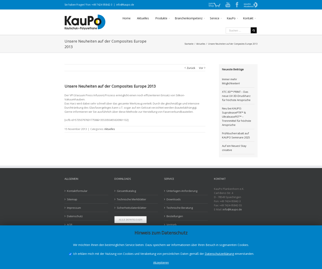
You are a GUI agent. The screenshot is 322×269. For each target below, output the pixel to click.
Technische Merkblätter (131, 199)
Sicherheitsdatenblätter (131, 208)
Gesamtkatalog (126, 191)
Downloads (174, 199)
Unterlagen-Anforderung (182, 191)
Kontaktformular (77, 191)
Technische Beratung (180, 208)
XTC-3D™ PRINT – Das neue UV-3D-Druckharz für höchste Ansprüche (236, 96)
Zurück (191, 68)
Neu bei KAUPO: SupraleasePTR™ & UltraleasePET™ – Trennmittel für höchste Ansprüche (236, 117)
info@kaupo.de (125, 4)
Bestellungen (175, 216)
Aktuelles (109, 129)
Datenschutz (75, 216)
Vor (201, 68)
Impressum (74, 208)
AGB (69, 224)
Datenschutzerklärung (219, 254)
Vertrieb (172, 224)
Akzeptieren (161, 262)
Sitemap (72, 199)
